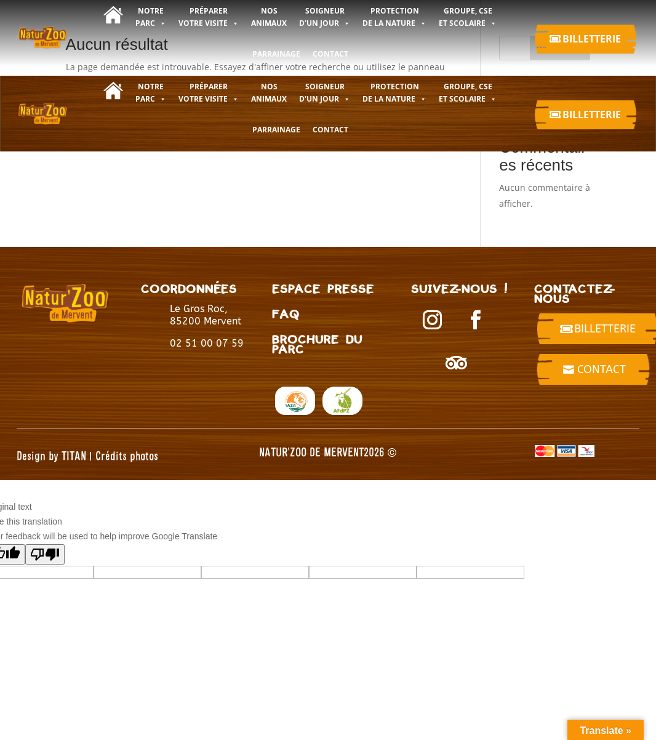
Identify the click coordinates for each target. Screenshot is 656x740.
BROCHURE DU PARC (317, 343)
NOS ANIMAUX (269, 92)
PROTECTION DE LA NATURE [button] (394, 92)
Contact (601, 369)
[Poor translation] (45, 554)
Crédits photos (126, 455)
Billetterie (591, 39)
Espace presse (323, 288)
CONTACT (330, 54)
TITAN (74, 455)
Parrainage (276, 54)
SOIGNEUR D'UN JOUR (324, 92)
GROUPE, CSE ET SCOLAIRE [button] (468, 92)
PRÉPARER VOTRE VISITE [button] (208, 92)
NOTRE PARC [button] (150, 92)
